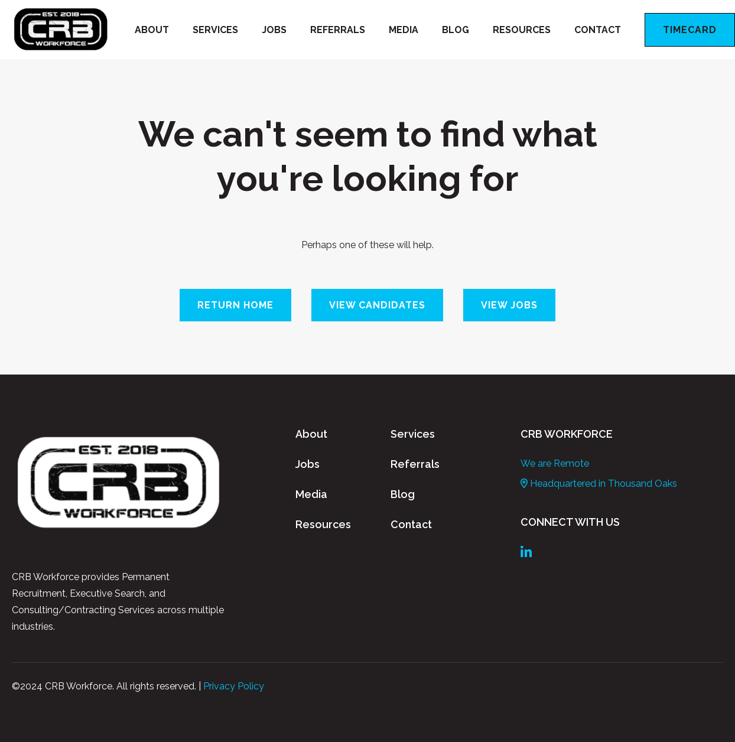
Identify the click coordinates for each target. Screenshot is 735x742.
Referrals (337, 29)
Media (403, 29)
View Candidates (377, 305)
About (152, 29)
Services (215, 29)
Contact (597, 29)
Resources (522, 29)
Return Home (235, 305)
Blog (455, 29)
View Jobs (509, 305)
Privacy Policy (233, 686)
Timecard (690, 29)
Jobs (274, 29)
